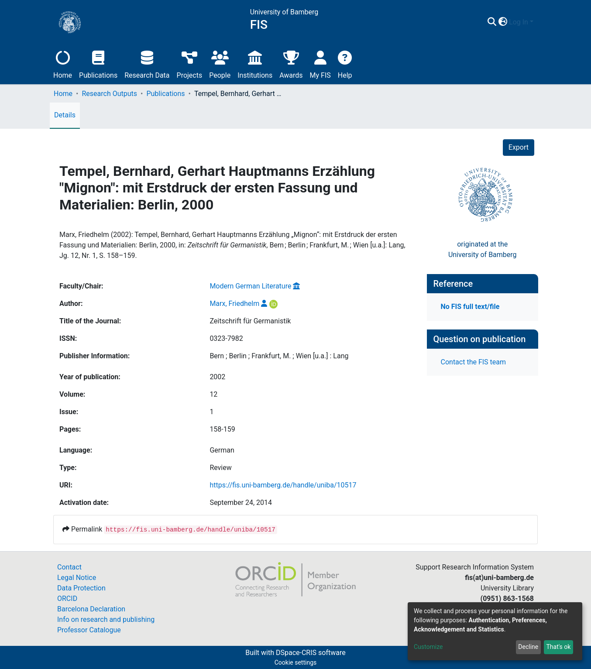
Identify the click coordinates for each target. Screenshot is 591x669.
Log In (518, 22)
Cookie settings (296, 662)
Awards (290, 63)
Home (62, 63)
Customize (428, 646)
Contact (69, 567)
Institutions (254, 63)
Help (345, 63)
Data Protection (81, 588)
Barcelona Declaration (91, 609)
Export (519, 147)
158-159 (222, 429)
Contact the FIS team (473, 362)
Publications (98, 63)
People (219, 63)
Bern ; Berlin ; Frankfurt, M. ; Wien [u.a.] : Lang (279, 356)
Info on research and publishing (106, 619)
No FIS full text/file (470, 306)
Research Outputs (109, 93)
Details (65, 115)
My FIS (320, 63)
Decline (528, 646)
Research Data (146, 63)
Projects (190, 63)
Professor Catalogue (89, 630)
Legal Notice (76, 577)
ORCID (67, 598)
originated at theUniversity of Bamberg (482, 249)
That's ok (558, 646)
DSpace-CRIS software (311, 652)
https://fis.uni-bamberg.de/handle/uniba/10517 (283, 485)
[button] (502, 22)
